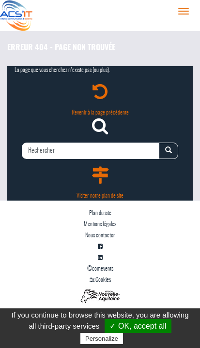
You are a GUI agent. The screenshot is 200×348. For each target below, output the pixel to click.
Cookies (100, 280)
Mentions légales (100, 224)
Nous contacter (100, 235)
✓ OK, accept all (137, 326)
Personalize (101, 338)
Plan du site (100, 213)
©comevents (100, 269)
